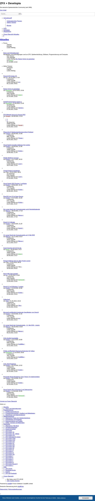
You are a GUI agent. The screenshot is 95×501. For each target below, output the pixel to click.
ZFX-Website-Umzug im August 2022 (14, 114)
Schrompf (9, 90)
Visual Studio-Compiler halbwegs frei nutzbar (16, 145)
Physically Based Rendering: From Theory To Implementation (21, 376)
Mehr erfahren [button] (61, 498)
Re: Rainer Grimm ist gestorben (25, 59)
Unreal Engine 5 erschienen (11, 170)
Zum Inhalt (3, 10)
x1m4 (20, 164)
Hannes (20, 108)
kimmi (11, 60)
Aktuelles (4, 39)
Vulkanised (6, 299)
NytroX (20, 228)
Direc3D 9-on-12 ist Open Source (13, 196)
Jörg (7, 301)
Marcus (8, 211)
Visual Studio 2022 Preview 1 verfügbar (15, 183)
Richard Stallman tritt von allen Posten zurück (16, 261)
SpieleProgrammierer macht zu (12, 102)
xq (6, 77)
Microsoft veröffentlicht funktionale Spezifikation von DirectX (21, 312)
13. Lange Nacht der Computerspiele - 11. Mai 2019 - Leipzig (21, 325)
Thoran (8, 133)
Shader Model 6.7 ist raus (11, 158)
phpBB (9, 483)
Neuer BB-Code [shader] (10, 273)
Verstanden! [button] (85, 498)
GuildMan (21, 344)
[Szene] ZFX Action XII (10, 76)
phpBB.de (21, 486)
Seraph (8, 116)
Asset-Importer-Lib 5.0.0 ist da (12, 248)
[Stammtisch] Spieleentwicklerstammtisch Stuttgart (18, 132)
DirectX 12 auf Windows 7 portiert (13, 286)
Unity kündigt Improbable (10, 338)
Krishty (8, 146)
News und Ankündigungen (11, 53)
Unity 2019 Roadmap (9, 364)
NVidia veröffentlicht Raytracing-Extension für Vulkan (19, 351)
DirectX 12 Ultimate (9, 222)
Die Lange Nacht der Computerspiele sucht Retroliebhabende (21, 209)
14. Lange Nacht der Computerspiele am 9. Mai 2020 (19, 235)
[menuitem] (14, 21)
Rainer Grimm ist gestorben (11, 89)
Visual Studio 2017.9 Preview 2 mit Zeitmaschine (17, 389)
